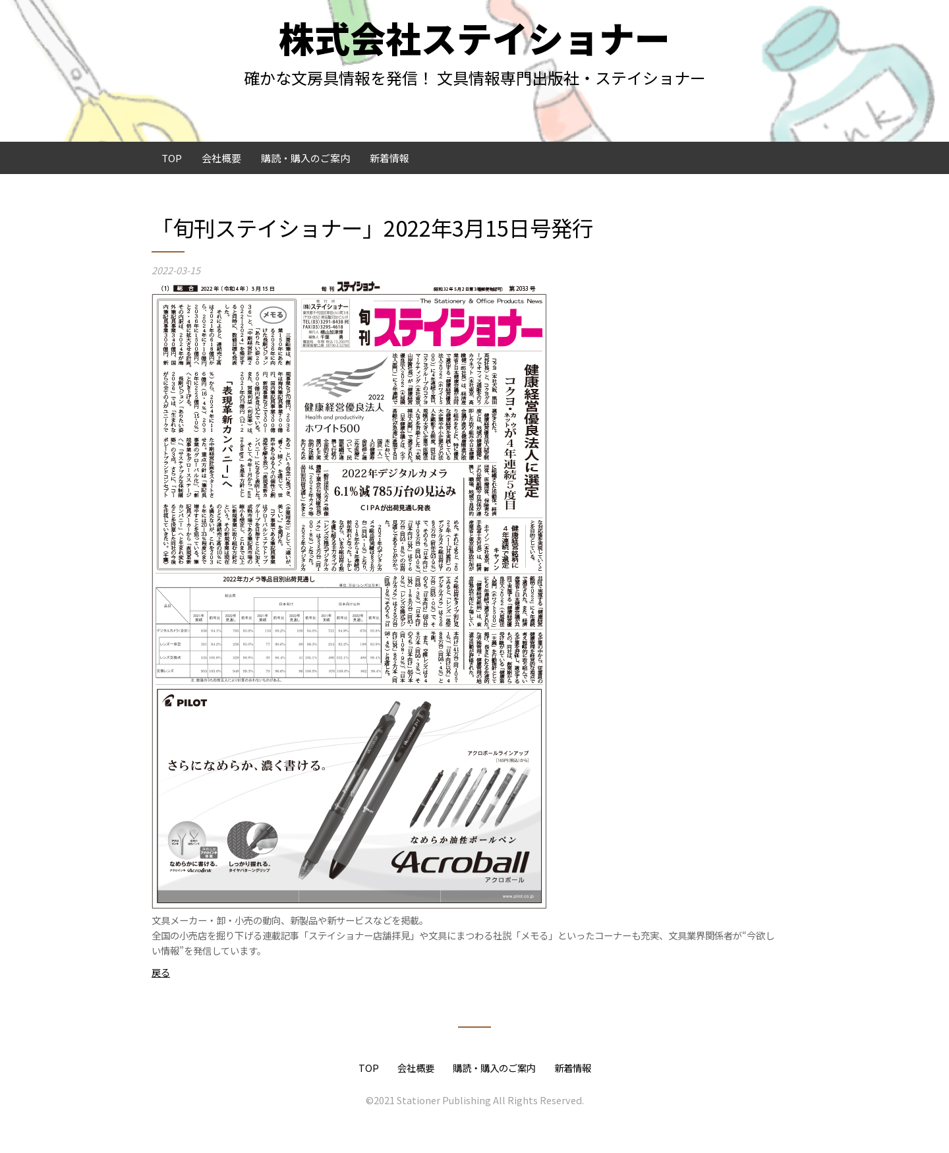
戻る (161, 972)
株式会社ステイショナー (474, 37)
